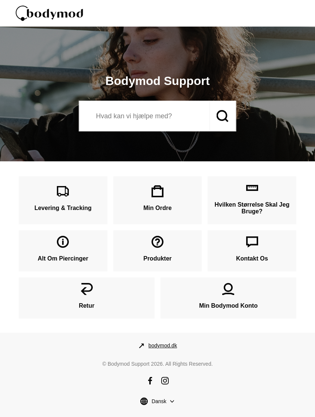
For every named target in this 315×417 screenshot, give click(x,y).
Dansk (159, 401)
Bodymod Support (129, 364)
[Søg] (144, 116)
